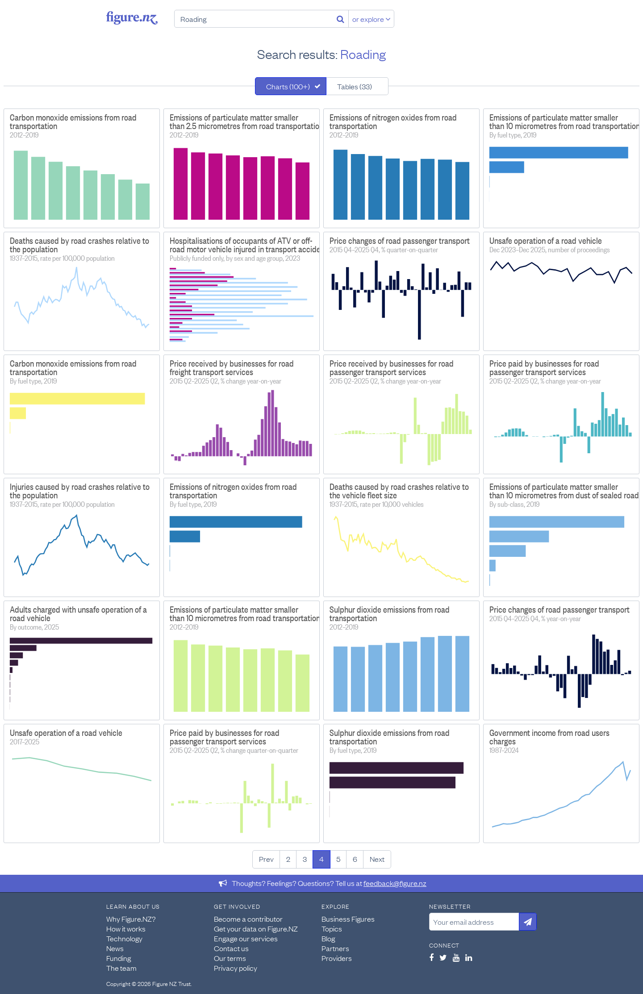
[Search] (340, 19)
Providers (337, 958)
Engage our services (246, 938)
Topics (332, 928)
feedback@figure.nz (394, 883)
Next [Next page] (377, 859)
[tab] (290, 86)
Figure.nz (132, 18)
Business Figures (348, 918)
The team (121, 968)
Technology (124, 938)
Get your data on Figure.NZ (256, 928)
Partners (335, 948)
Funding (118, 958)
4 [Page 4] (321, 859)
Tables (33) (354, 86)
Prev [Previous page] (266, 859)
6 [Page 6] (355, 859)
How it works (126, 928)
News (115, 948)
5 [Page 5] (338, 859)
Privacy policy (235, 968)
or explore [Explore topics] (371, 19)
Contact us (231, 948)
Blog (328, 938)
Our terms (230, 958)
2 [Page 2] (288, 859)
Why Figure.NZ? (131, 918)
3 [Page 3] (305, 859)
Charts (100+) (288, 86)
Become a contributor (248, 918)
